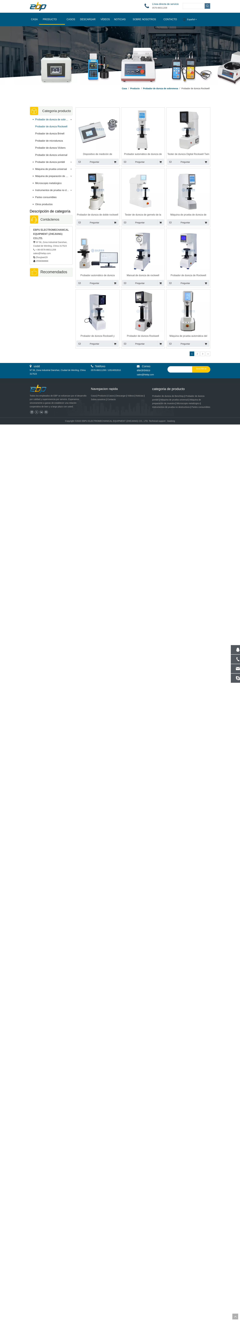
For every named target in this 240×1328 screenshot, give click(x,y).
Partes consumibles (46, 197)
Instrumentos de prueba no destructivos (54, 190)
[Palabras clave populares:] (207, 6)
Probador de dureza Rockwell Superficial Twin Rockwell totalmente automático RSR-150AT (143, 336)
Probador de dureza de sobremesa (54, 119)
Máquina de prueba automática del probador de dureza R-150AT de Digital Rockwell (188, 336)
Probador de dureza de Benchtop (168, 396)
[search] (179, 369)
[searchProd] (194, 6)
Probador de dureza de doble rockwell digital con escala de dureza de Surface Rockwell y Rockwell (97, 214)
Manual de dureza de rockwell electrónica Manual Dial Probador (143, 275)
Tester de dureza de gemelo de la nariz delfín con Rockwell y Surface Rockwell (143, 214)
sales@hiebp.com (42, 253)
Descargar (121, 395)
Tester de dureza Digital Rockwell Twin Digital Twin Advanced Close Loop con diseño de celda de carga (188, 154)
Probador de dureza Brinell (49, 133)
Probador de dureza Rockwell (51, 126)
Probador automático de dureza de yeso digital (143, 154)
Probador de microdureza (49, 140)
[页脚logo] (41, 389)
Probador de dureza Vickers (50, 148)
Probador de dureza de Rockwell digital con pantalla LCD (188, 275)
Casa (93, 395)
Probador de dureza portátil (50, 162)
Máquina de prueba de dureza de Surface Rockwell (188, 214)
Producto (102, 395)
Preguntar (88, 162)
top (235, 1316)
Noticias (139, 395)
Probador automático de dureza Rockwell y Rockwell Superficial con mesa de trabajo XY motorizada (97, 275)
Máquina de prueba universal (51, 169)
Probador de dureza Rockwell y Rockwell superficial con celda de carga (97, 336)
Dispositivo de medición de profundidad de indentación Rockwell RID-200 (98, 154)
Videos (131, 395)
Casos (111, 395)
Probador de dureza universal (51, 155)
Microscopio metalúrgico (48, 183)
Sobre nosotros (98, 399)
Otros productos (44, 204)
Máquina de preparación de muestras (54, 176)
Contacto (111, 399)
